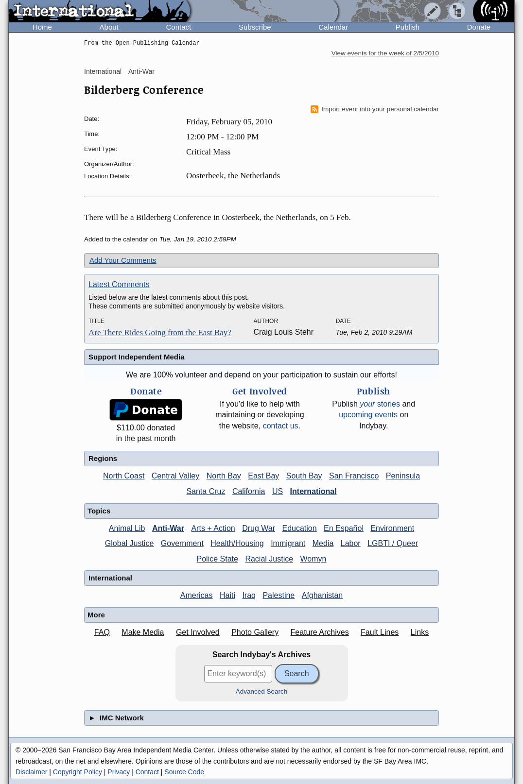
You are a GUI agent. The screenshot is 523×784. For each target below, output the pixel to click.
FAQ (102, 632)
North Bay (224, 476)
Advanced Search (262, 691)
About (109, 27)
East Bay (263, 476)
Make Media (143, 632)
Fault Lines (380, 632)
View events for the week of (385, 53)
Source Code (184, 772)
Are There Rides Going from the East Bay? (159, 332)
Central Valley (175, 476)
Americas (196, 595)
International (103, 71)
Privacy (118, 772)
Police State (217, 559)
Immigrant (288, 543)
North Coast (123, 476)
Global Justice (129, 543)
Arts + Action (213, 528)
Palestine (278, 595)
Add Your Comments (123, 260)
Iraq (249, 595)
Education (299, 528)
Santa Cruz (205, 491)
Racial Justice (269, 559)
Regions (102, 458)
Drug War (258, 528)
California (248, 491)
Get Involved (198, 632)
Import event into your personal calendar (375, 109)
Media (323, 543)
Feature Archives (320, 632)
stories (380, 404)
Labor (351, 543)
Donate (478, 27)
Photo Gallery (255, 632)
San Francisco (354, 476)
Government (182, 543)
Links (420, 632)
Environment (392, 528)
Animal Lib (127, 528)
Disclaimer (31, 772)
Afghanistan (322, 595)
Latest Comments (118, 284)
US (277, 491)
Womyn (313, 559)
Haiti (227, 595)
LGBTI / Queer (392, 543)
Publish (407, 27)
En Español (344, 528)
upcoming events (368, 414)
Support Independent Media (136, 357)
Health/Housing (236, 543)
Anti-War (141, 71)
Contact (178, 27)
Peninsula (403, 476)
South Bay (304, 476)
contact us (280, 426)
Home (42, 27)
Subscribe (255, 27)
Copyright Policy (77, 772)
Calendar (333, 27)
